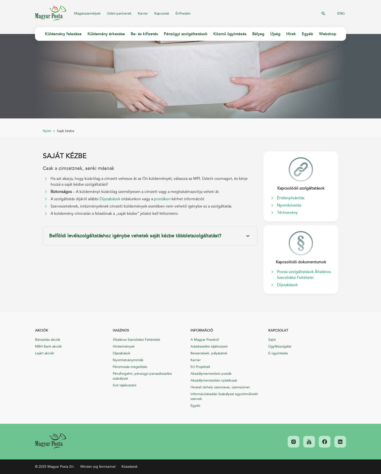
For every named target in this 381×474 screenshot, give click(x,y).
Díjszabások (110, 199)
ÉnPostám (182, 13)
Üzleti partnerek (119, 13)
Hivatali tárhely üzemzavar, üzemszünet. (220, 387)
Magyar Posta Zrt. (50, 13)
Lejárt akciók (44, 353)
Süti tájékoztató (124, 385)
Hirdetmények (124, 346)
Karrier (143, 13)
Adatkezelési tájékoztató (209, 346)
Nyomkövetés (289, 205)
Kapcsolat (161, 13)
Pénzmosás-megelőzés (130, 367)
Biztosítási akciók (47, 340)
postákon (162, 199)
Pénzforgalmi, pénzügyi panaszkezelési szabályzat (142, 376)
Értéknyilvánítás (290, 198)
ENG (341, 13)
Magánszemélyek (87, 13)
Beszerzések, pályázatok (208, 353)
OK (323, 13)
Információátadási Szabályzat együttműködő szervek (224, 396)
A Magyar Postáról (204, 340)
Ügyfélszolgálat (279, 346)
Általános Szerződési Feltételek (136, 340)
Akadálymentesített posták (211, 374)
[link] (50, 441)
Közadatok (129, 467)
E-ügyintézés (278, 353)
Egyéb (195, 406)
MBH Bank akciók (48, 346)
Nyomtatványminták (128, 360)
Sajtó (272, 340)
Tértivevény (287, 212)
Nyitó (47, 131)
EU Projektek (200, 367)
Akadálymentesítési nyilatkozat (213, 380)
